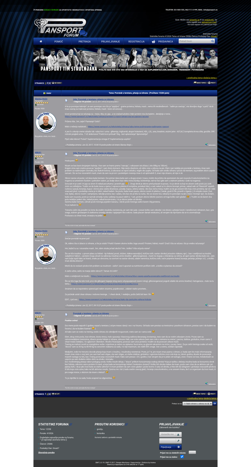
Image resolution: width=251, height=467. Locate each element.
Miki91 (38, 152)
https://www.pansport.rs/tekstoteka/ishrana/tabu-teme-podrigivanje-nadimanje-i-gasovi (128, 126)
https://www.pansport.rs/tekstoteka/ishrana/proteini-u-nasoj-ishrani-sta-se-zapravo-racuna (107, 116)
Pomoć (58, 41)
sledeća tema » (210, 78)
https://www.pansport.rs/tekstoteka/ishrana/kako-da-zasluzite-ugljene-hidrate (115, 299)
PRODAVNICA (162, 41)
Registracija (136, 41)
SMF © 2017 (110, 463)
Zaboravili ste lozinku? (169, 427)
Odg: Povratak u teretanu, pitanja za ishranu (93, 99)
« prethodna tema (194, 78)
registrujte (209, 20)
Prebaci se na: (177, 404)
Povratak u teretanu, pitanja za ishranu (91, 313)
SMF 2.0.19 (99, 463)
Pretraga (85, 41)
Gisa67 (214, 36)
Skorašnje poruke (46, 452)
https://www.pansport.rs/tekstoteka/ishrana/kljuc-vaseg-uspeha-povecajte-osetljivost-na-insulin (135, 276)
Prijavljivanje (110, 41)
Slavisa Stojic (41, 99)
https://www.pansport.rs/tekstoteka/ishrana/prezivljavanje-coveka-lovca (104, 284)
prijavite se (194, 20)
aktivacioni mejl (209, 22)
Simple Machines (123, 463)
